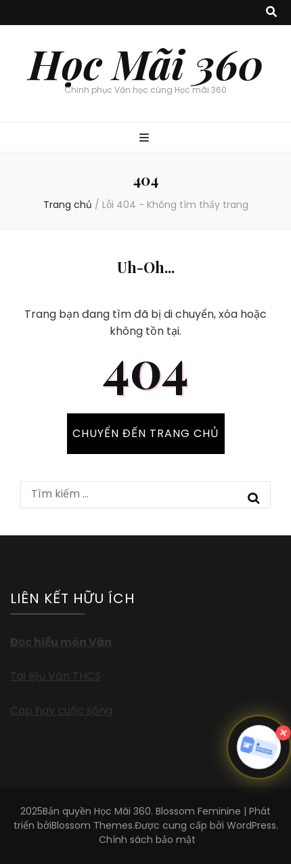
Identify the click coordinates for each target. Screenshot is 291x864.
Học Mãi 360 (145, 63)
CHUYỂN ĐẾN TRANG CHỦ (145, 433)
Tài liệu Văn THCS (55, 676)
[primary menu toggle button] (145, 138)
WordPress (251, 825)
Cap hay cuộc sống (61, 710)
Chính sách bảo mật (147, 839)
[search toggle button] (271, 12)
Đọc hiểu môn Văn (61, 642)
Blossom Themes (92, 825)
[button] (258, 746)
